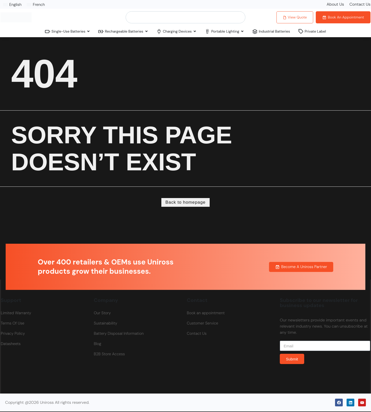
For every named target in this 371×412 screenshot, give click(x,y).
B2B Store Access (109, 354)
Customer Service (202, 324)
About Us (335, 4)
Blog (97, 344)
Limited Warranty (16, 313)
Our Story (102, 313)
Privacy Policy (13, 334)
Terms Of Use (12, 324)
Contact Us (359, 4)
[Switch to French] (36, 5)
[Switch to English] (12, 5)
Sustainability (105, 324)
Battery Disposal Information (119, 334)
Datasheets (11, 344)
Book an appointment (206, 313)
